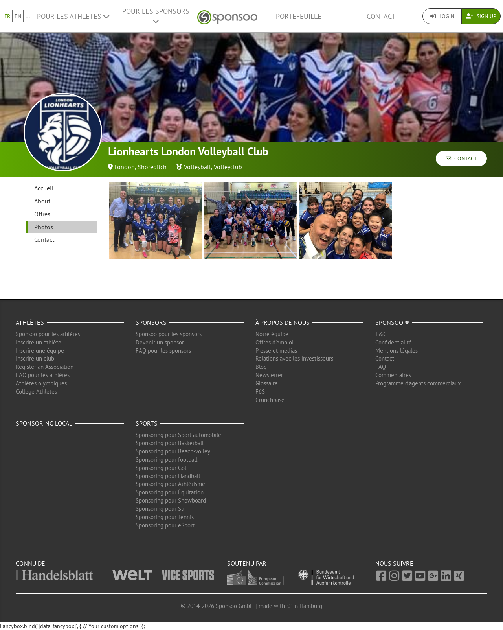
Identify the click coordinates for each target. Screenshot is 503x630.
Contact (381, 16)
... (28, 16)
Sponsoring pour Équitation (170, 492)
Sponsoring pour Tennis (165, 517)
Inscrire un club (35, 358)
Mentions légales (396, 350)
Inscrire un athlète (38, 342)
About (42, 201)
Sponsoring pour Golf (162, 468)
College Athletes (36, 391)
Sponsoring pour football (166, 459)
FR (7, 16)
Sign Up (481, 16)
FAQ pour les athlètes (43, 375)
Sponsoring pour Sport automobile (178, 434)
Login (442, 16)
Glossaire (266, 383)
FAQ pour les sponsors (163, 350)
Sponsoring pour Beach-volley (173, 451)
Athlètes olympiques (41, 383)
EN (18, 16)
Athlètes (30, 322)
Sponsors (151, 322)
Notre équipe (271, 334)
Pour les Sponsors (155, 16)
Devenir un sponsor (160, 342)
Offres (42, 214)
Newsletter (269, 375)
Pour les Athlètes (73, 16)
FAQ (380, 366)
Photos (43, 227)
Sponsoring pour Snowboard (171, 500)
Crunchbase (270, 399)
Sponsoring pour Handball (168, 476)
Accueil (43, 188)
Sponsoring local (44, 423)
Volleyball (197, 167)
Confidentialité (393, 342)
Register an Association (44, 366)
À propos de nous (282, 322)
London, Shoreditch (140, 167)
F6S (260, 391)
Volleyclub (228, 167)
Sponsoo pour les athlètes (48, 334)
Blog (261, 366)
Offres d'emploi (274, 342)
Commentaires (393, 375)
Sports (147, 423)
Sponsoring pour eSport (165, 525)
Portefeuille (298, 16)
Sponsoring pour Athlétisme (170, 484)
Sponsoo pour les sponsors (169, 334)
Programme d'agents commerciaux (418, 383)
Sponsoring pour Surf (162, 508)
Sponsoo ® (392, 322)
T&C (381, 334)
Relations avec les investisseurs (294, 358)
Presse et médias (276, 350)
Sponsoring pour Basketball (170, 443)
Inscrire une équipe (40, 350)
